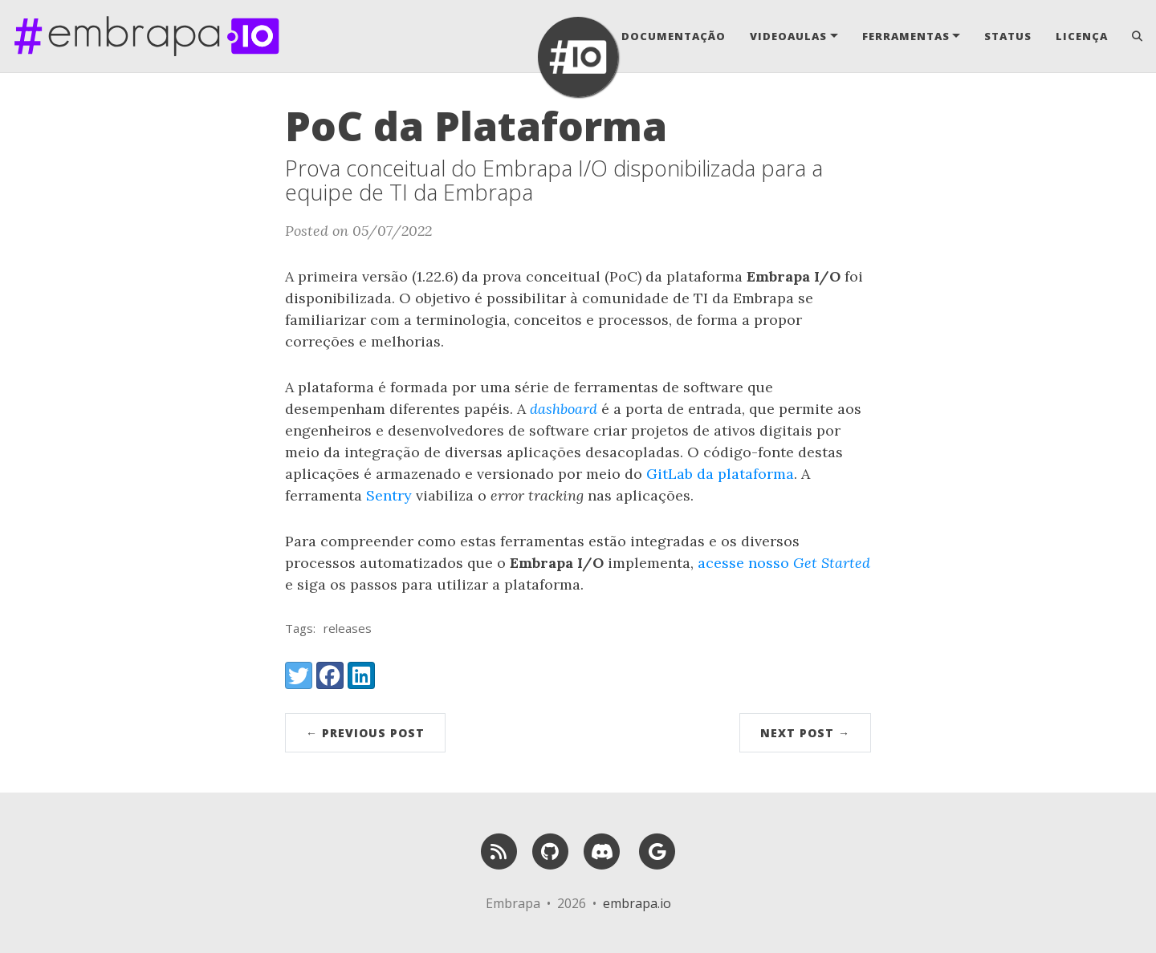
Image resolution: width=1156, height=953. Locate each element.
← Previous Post (365, 732)
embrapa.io (637, 903)
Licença (1082, 36)
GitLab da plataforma (720, 473)
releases (348, 628)
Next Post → (805, 732)
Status (1008, 36)
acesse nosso (784, 563)
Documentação (673, 36)
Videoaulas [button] (788, 36)
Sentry (389, 495)
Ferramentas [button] (906, 36)
